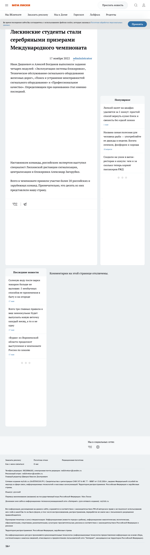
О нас (36, 464)
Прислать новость (112, 5)
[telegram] (26, 204)
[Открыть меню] (6, 5)
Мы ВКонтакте (13, 14)
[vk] (15, 204)
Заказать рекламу (38, 14)
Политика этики (41, 460)
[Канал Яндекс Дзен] (98, 447)
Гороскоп (79, 14)
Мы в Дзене (60, 14)
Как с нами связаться (14, 464)
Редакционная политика (72, 460)
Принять (137, 24)
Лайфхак (95, 14)
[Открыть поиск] (136, 5)
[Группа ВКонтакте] (90, 447)
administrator (82, 58)
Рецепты (111, 14)
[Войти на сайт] (144, 5)
